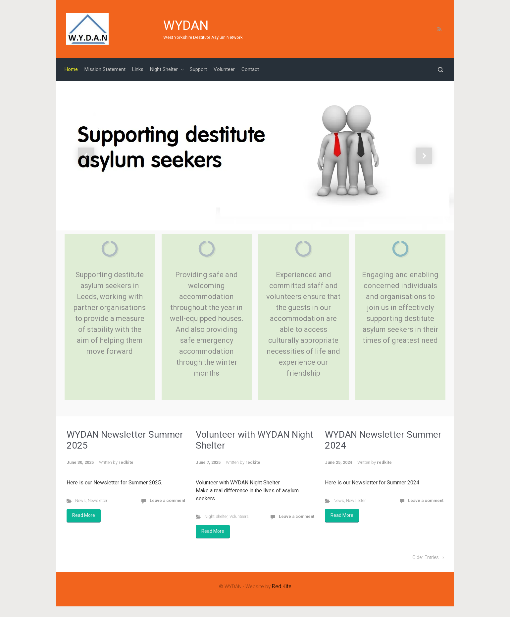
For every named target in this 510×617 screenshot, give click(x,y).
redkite (126, 462)
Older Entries (425, 557)
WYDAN (186, 25)
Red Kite (281, 586)
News (80, 500)
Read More (83, 515)
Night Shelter (216, 516)
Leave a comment (167, 500)
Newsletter (97, 500)
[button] (86, 155)
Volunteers (239, 516)
